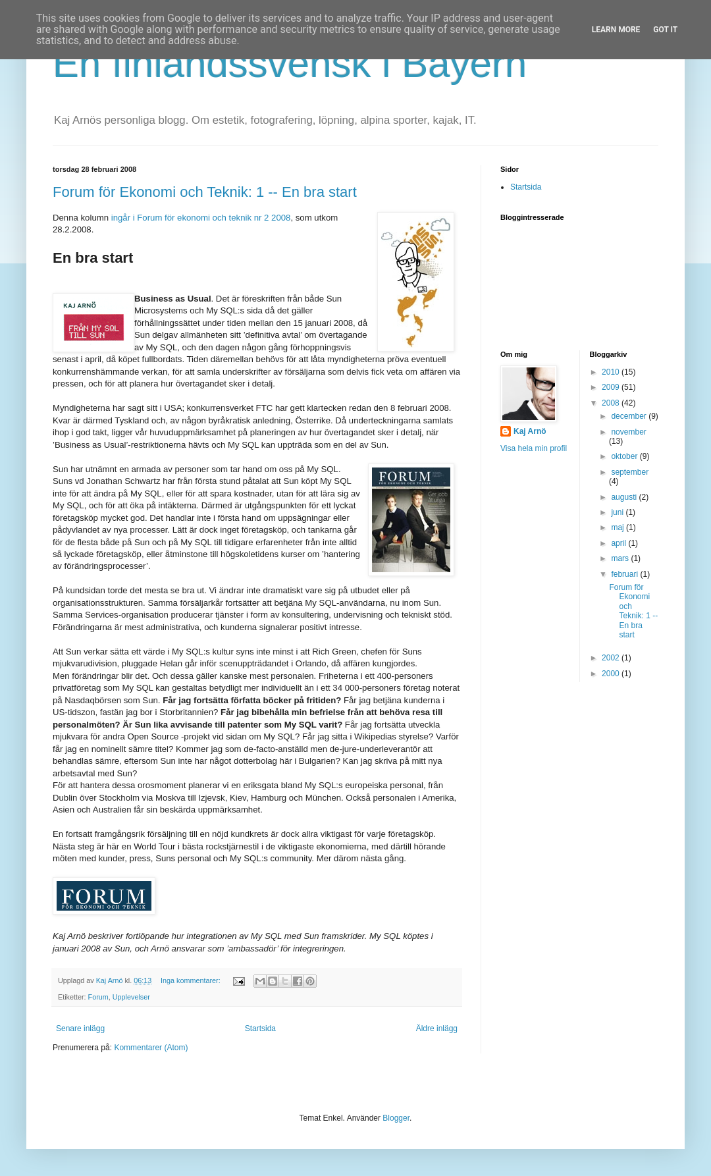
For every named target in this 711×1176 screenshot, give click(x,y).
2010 (611, 372)
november (628, 432)
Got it (665, 29)
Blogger (395, 1118)
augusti (625, 497)
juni (618, 512)
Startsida (260, 1028)
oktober (625, 456)
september (629, 472)
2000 (611, 673)
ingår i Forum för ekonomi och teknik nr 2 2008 (201, 218)
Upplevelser (131, 997)
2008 (611, 403)
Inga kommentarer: (192, 980)
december (629, 416)
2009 (611, 387)
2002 (611, 657)
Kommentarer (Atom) (151, 1047)
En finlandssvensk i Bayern (290, 63)
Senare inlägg (80, 1028)
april (619, 543)
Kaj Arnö (530, 431)
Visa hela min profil (533, 448)
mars (621, 558)
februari (625, 574)
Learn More (616, 29)
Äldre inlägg (437, 1028)
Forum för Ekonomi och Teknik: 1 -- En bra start (205, 192)
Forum (98, 997)
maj (618, 527)
